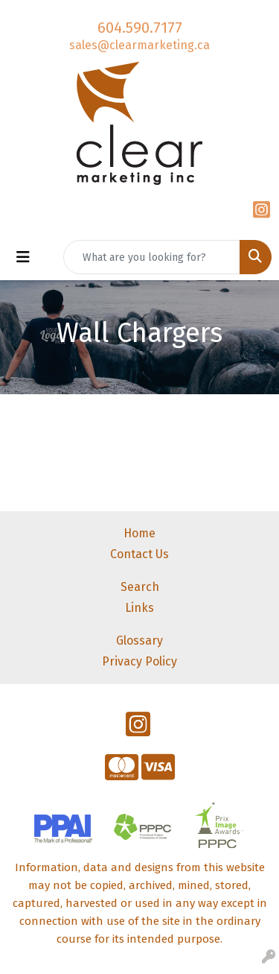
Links (139, 608)
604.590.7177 (139, 28)
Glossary (139, 640)
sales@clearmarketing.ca (139, 45)
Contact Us (139, 554)
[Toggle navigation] (23, 257)
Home (139, 533)
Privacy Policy (139, 661)
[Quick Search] (151, 257)
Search (140, 587)
